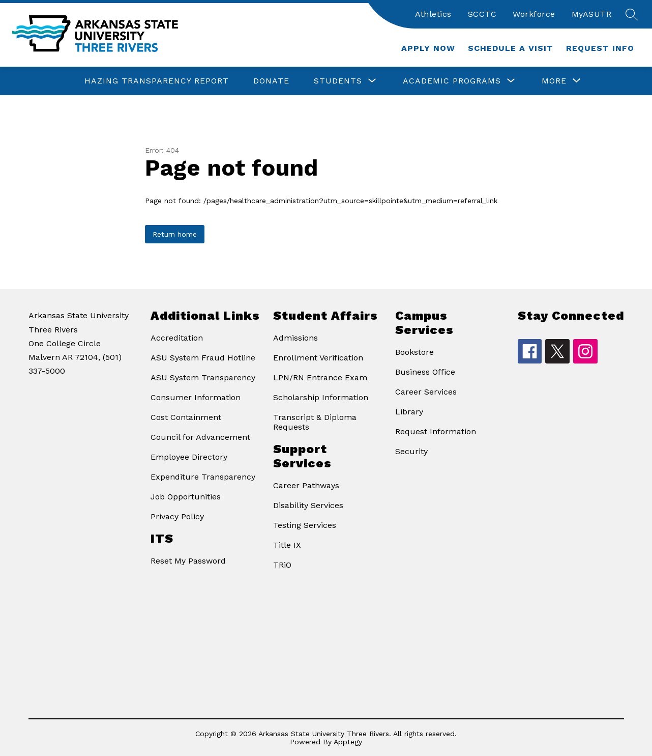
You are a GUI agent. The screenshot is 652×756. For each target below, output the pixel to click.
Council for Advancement (200, 437)
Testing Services (304, 525)
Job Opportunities (186, 496)
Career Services (426, 392)
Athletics (433, 14)
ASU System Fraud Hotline (203, 357)
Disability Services (308, 505)
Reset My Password (188, 561)
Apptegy (348, 742)
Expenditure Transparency (203, 477)
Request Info (600, 48)
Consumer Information (196, 397)
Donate (271, 81)
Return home (175, 234)
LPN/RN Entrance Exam (320, 377)
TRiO (282, 565)
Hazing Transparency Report (156, 81)
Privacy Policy (177, 516)
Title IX (287, 545)
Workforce (534, 14)
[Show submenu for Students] (338, 81)
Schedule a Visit (510, 48)
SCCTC (482, 14)
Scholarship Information (320, 397)
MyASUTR (592, 14)
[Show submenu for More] (554, 81)
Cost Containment (186, 417)
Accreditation (177, 338)
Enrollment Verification (318, 357)
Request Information (435, 431)
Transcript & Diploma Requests (315, 422)
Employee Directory (189, 457)
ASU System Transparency (203, 377)
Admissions (295, 338)
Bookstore (414, 352)
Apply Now (428, 48)
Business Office (425, 372)
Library (409, 411)
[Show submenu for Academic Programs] (452, 81)
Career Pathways (306, 485)
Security (411, 451)
